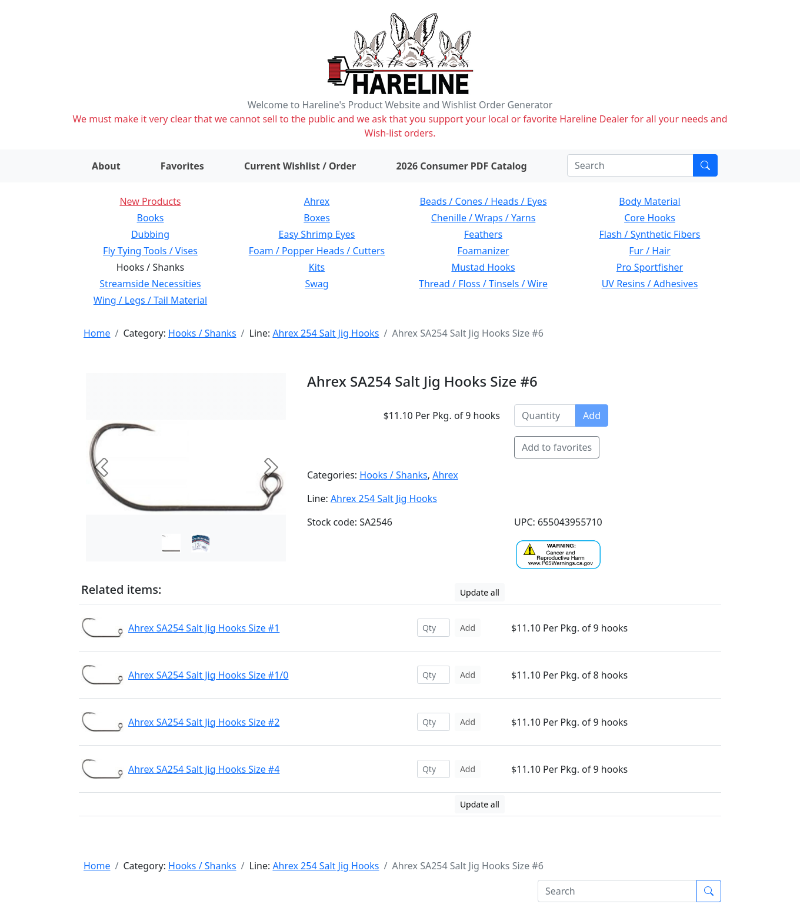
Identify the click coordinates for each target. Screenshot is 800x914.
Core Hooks (649, 217)
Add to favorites (557, 447)
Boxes (317, 217)
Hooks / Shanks (202, 333)
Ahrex (317, 201)
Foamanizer (483, 250)
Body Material (649, 201)
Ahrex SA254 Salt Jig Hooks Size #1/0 (208, 675)
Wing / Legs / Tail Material (150, 300)
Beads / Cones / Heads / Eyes (482, 201)
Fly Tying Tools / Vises (150, 250)
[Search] (630, 165)
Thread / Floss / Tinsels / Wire (483, 283)
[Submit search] (705, 165)
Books (150, 217)
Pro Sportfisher (649, 267)
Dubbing (150, 234)
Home (97, 333)
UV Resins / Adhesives (650, 283)
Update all (479, 592)
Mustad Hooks (483, 267)
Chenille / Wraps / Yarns (483, 217)
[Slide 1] (200, 543)
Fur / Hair (650, 250)
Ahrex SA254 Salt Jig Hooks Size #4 (203, 769)
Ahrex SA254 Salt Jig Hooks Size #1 (203, 627)
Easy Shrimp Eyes (317, 234)
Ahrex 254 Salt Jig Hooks (325, 333)
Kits (317, 267)
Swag (316, 283)
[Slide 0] (171, 543)
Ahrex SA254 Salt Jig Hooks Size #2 (203, 722)
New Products (150, 201)
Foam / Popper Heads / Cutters (317, 250)
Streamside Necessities (150, 283)
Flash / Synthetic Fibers (649, 234)
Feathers (483, 234)
